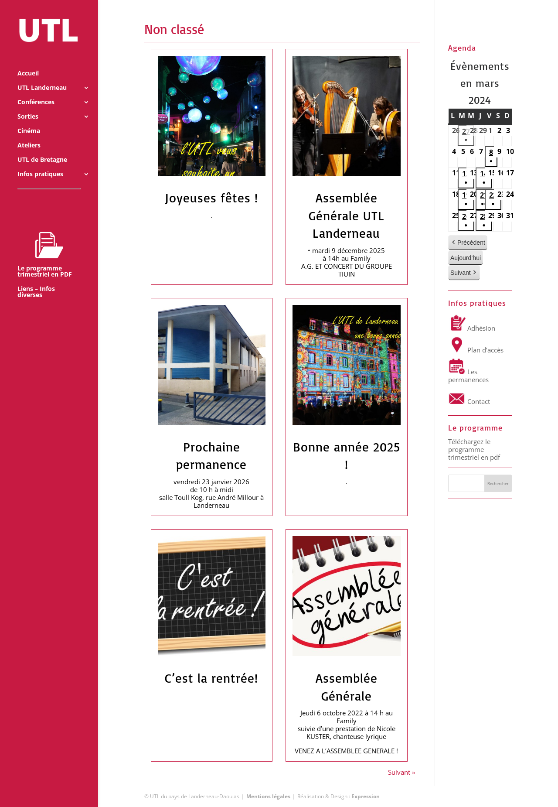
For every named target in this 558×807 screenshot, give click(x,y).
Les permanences (468, 375)
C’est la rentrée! (211, 678)
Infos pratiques (40, 162)
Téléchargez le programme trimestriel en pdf (474, 449)
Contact (469, 401)
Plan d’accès (476, 349)
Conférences (35, 90)
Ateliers (29, 133)
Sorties (27, 105)
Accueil (28, 61)
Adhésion (471, 328)
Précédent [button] (467, 242)
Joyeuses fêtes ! (211, 197)
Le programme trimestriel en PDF (44, 243)
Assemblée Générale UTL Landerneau (346, 215)
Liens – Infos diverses (36, 280)
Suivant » (401, 772)
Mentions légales (268, 796)
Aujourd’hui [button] (465, 257)
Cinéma (28, 119)
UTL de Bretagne (42, 148)
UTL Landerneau (42, 76)
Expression (365, 796)
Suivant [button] (464, 273)
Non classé (174, 29)
